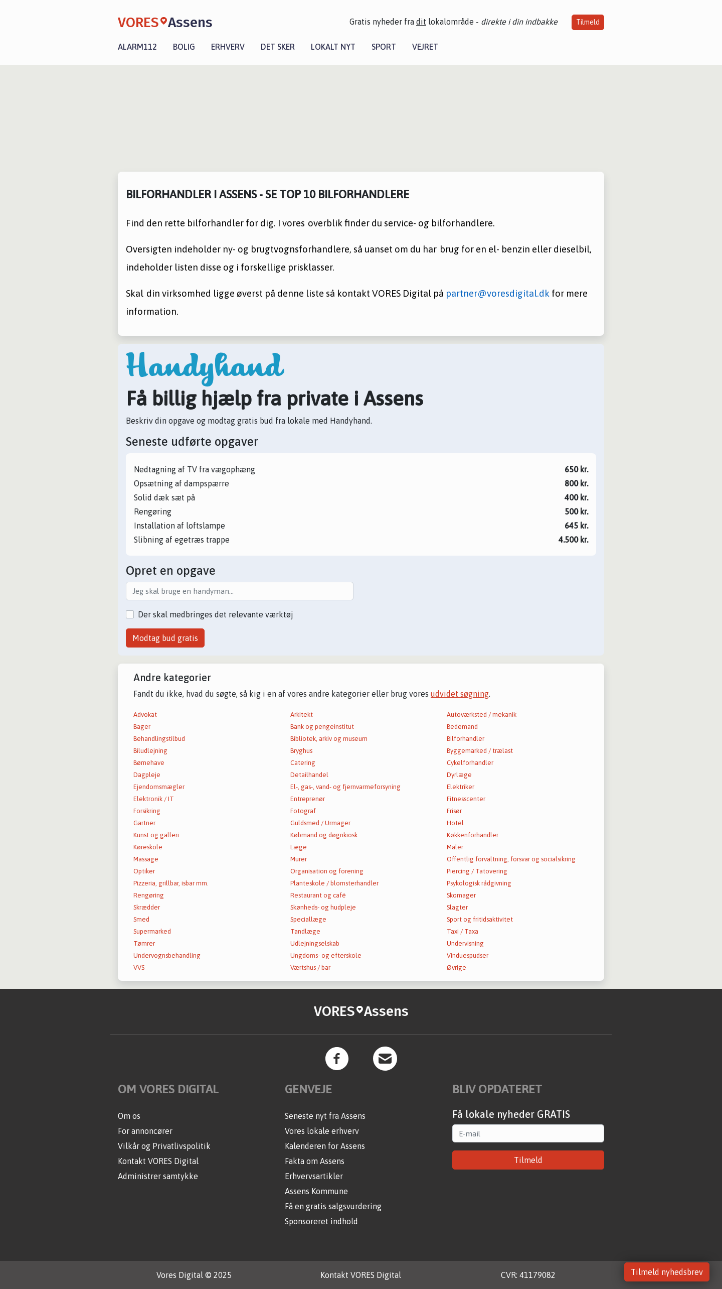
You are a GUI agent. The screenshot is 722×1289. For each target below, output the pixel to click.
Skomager (461, 895)
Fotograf (303, 811)
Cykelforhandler (470, 762)
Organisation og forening (327, 871)
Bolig (184, 46)
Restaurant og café (318, 895)
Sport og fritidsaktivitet (480, 919)
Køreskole (147, 847)
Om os (129, 1115)
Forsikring (146, 811)
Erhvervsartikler (314, 1176)
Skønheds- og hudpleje (323, 907)
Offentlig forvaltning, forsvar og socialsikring (511, 859)
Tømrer (144, 943)
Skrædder (146, 907)
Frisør (454, 811)
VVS (138, 967)
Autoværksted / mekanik (481, 714)
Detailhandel (309, 775)
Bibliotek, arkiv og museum (329, 738)
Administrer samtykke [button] (158, 1176)
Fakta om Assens (314, 1161)
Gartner (144, 823)
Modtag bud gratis (165, 637)
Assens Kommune (316, 1191)
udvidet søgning (460, 693)
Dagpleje (146, 775)
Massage (145, 859)
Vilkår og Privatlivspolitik (164, 1145)
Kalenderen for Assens (325, 1145)
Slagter (457, 907)
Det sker (278, 46)
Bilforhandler (465, 738)
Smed (141, 919)
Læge (298, 847)
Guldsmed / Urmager (320, 823)
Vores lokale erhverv (322, 1130)
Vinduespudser (467, 955)
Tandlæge (305, 931)
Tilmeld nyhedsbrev (667, 1271)
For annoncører (145, 1130)
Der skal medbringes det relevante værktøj (215, 614)
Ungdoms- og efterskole (326, 955)
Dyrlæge (459, 775)
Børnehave (148, 762)
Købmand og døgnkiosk (323, 835)
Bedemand (462, 726)
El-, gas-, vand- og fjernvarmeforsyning (345, 787)
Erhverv (228, 46)
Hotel (455, 823)
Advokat (145, 714)
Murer (298, 859)
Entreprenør (307, 799)
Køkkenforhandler (472, 835)
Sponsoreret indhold (321, 1221)
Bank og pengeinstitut (322, 726)
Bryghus (301, 750)
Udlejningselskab (314, 943)
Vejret (425, 46)
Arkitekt (301, 714)
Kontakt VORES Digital (158, 1161)
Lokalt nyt (333, 46)
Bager (141, 726)
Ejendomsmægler (159, 787)
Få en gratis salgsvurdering (333, 1206)
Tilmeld (588, 22)
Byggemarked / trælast (480, 750)
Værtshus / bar (310, 967)
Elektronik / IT (153, 799)
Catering (302, 762)
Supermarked (152, 931)
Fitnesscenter (466, 799)
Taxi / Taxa (462, 931)
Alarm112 (137, 46)
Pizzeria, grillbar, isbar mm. (171, 883)
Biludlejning (150, 750)
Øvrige (456, 967)
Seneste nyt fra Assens (325, 1115)
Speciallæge (308, 919)
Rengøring (148, 895)
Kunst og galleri (156, 835)
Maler (455, 847)
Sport (384, 46)
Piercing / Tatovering (477, 871)
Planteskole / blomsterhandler (334, 883)
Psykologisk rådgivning (479, 883)
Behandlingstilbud (159, 738)
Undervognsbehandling (167, 955)
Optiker (144, 871)
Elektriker (460, 787)
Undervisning (465, 943)
